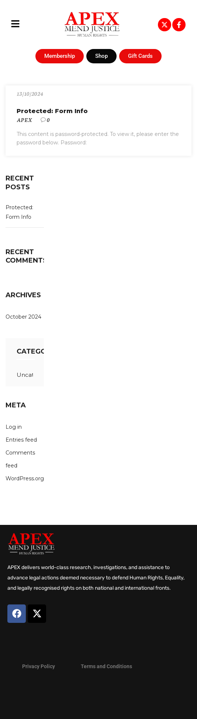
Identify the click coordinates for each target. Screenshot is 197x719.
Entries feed (21, 439)
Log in (14, 427)
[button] (15, 24)
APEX (24, 119)
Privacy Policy (38, 666)
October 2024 (23, 316)
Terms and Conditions (106, 666)
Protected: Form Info (52, 111)
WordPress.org (25, 478)
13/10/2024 (30, 93)
